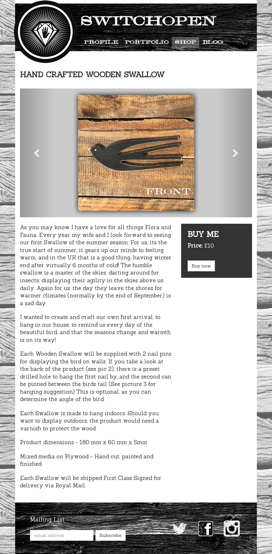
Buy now (201, 266)
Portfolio (147, 42)
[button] (37, 153)
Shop (185, 42)
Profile (101, 42)
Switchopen (148, 22)
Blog (212, 42)
